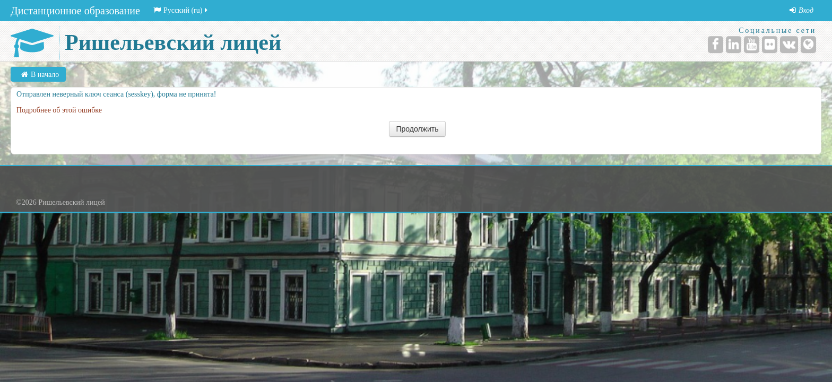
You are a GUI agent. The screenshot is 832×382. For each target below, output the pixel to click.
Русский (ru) (181, 10)
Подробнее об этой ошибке (59, 110)
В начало (45, 75)
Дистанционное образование (75, 10)
